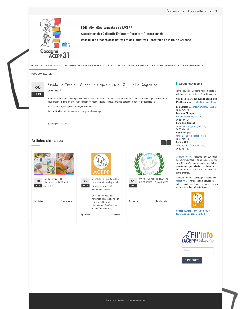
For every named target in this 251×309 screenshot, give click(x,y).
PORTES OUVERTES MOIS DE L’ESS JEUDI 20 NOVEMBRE (153, 180)
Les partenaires (136, 300)
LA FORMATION (192, 65)
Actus (66, 124)
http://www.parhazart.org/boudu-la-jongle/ (83, 111)
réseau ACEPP (182, 181)
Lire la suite (67, 201)
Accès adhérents (199, 11)
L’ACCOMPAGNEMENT (164, 65)
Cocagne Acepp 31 (184, 156)
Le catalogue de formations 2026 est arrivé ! (56, 182)
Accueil (35, 65)
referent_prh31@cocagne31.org (190, 145)
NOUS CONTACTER (41, 73)
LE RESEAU (52, 65)
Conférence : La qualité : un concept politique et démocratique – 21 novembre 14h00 (105, 184)
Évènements (175, 11)
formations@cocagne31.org (189, 116)
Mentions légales (115, 300)
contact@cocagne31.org (205, 102)
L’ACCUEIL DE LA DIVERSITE (131, 65)
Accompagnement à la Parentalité (86, 65)
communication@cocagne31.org (191, 126)
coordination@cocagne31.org (204, 107)
